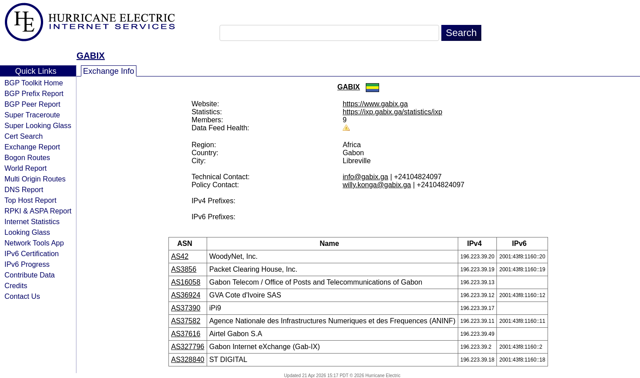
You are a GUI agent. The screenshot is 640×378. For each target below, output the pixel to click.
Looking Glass (27, 232)
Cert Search (23, 136)
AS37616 (185, 334)
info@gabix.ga (365, 177)
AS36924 (185, 295)
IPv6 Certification (31, 253)
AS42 (179, 256)
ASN (187, 243)
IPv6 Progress (27, 264)
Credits (15, 285)
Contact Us (22, 296)
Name (332, 243)
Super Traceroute (32, 115)
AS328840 (187, 359)
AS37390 (185, 308)
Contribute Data (29, 275)
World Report (25, 168)
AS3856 (183, 269)
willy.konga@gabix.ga (377, 185)
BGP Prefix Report (34, 93)
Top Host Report (30, 200)
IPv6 (522, 243)
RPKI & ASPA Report (38, 211)
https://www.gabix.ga (375, 104)
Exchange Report (32, 147)
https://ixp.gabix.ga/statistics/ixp (392, 112)
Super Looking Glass (37, 125)
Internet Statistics (32, 221)
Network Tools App (34, 243)
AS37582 (185, 321)
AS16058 (185, 282)
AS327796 (187, 346)
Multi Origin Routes (35, 179)
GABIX (90, 55)
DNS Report (23, 189)
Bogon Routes (27, 157)
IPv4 (477, 243)
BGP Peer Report (32, 104)
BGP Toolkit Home (33, 83)
